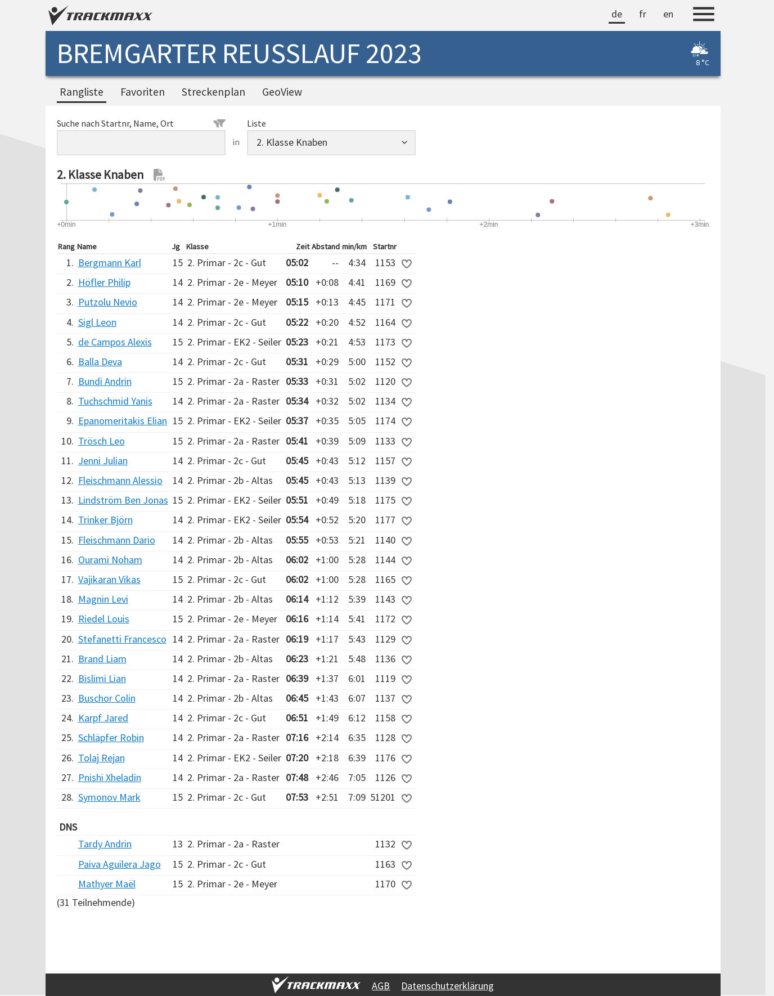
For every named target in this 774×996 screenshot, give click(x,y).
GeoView (282, 91)
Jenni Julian (103, 460)
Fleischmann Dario (116, 539)
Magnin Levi (103, 599)
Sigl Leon (97, 322)
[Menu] (704, 16)
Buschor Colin (107, 698)
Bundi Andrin (105, 381)
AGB (381, 985)
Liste (256, 123)
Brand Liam (102, 658)
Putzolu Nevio (107, 301)
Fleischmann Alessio (120, 480)
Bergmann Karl (109, 262)
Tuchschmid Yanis (115, 400)
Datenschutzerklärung (447, 985)
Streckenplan (213, 91)
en (668, 13)
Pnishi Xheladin (109, 777)
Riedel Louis (103, 618)
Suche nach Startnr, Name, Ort (141, 123)
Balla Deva (100, 361)
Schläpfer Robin (111, 737)
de (616, 13)
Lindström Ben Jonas (123, 499)
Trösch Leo (101, 440)
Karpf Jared (103, 717)
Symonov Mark (109, 797)
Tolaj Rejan (101, 757)
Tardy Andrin (105, 843)
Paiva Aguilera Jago (119, 864)
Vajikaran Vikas (109, 579)
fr (642, 13)
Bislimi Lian (102, 678)
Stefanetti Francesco (122, 638)
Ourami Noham (110, 559)
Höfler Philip (104, 282)
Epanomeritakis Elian (122, 420)
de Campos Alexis (115, 341)
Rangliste (82, 91)
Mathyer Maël (107, 883)
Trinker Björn (105, 519)
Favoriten (142, 91)
